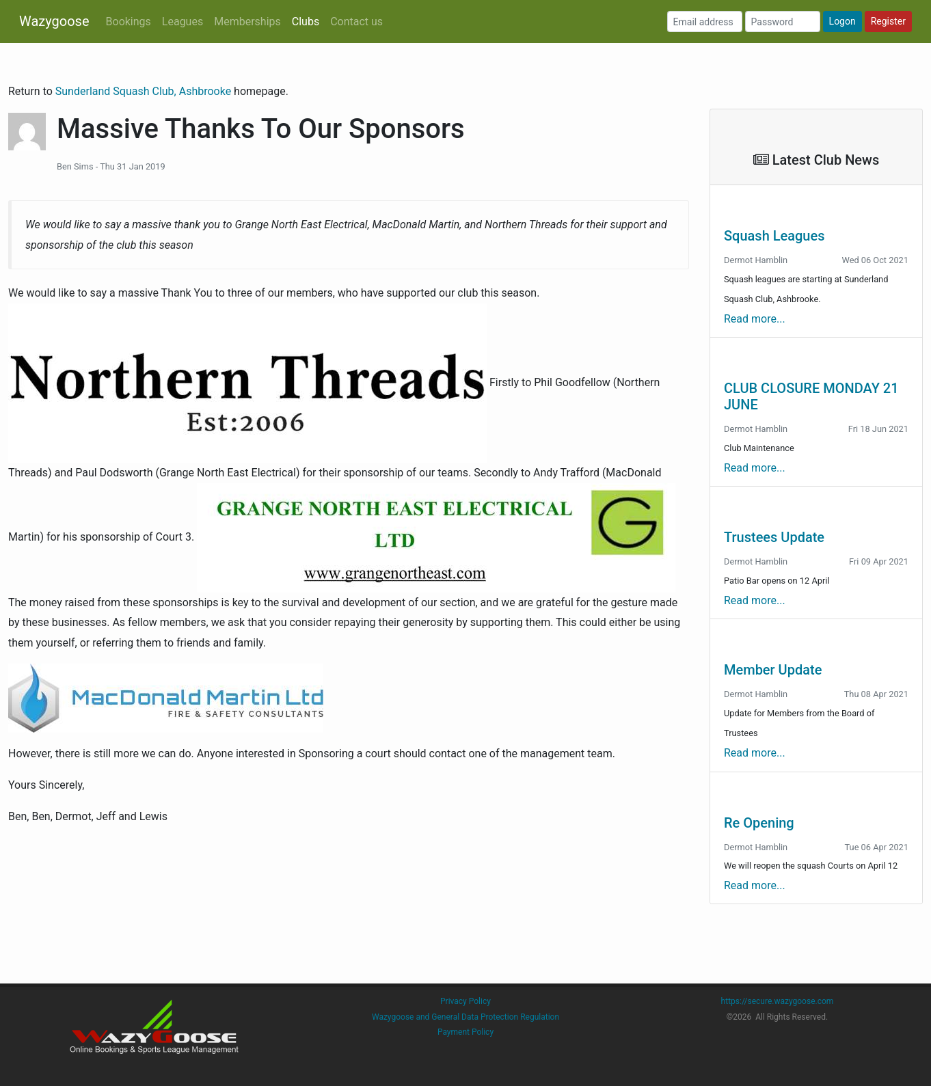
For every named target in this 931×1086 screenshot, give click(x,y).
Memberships (247, 21)
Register (888, 21)
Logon (842, 21)
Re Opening (759, 823)
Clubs (305, 21)
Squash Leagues (774, 236)
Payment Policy (465, 1032)
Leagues (182, 21)
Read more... (754, 318)
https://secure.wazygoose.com (777, 1001)
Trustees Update (774, 537)
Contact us (356, 21)
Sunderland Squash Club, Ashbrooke (144, 91)
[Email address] (704, 21)
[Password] (782, 21)
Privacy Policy (465, 1001)
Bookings (128, 21)
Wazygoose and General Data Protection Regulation (465, 1017)
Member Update (773, 670)
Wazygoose (54, 21)
